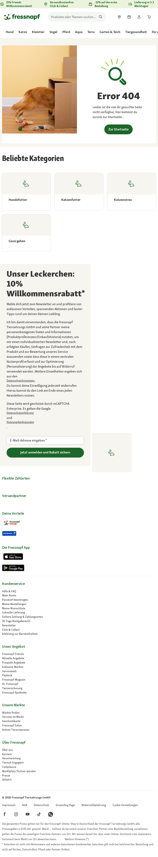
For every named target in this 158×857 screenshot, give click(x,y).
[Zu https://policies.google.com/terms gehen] (45, 422)
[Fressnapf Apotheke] (79, 692)
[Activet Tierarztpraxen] (79, 730)
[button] (125, 805)
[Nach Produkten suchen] (100, 17)
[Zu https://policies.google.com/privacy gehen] (45, 413)
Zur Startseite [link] (118, 129)
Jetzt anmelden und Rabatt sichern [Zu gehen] (45, 452)
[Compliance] (79, 767)
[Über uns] (79, 750)
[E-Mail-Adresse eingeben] (45, 440)
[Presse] (79, 775)
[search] (77, 17)
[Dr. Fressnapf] (79, 684)
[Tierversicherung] (79, 688)
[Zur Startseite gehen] (22, 17)
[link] (119, 16)
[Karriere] (79, 754)
